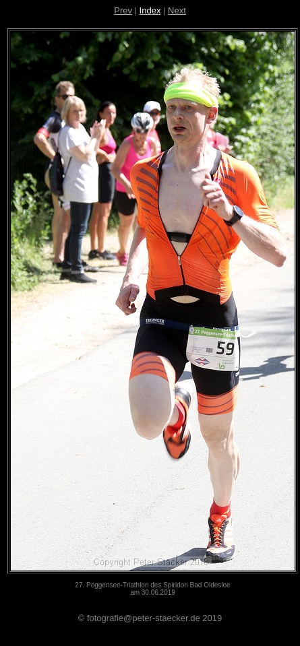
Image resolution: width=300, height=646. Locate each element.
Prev (123, 10)
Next (177, 10)
